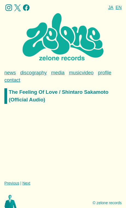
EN (119, 7)
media (58, 72)
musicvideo (81, 72)
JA (110, 7)
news (10, 72)
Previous (11, 183)
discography (33, 72)
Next (26, 183)
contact (12, 80)
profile (104, 72)
